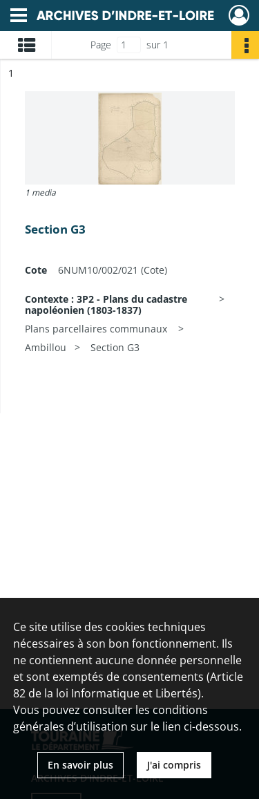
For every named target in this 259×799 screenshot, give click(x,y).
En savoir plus (80, 764)
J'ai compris (174, 764)
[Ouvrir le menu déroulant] (18, 16)
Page (100, 44)
